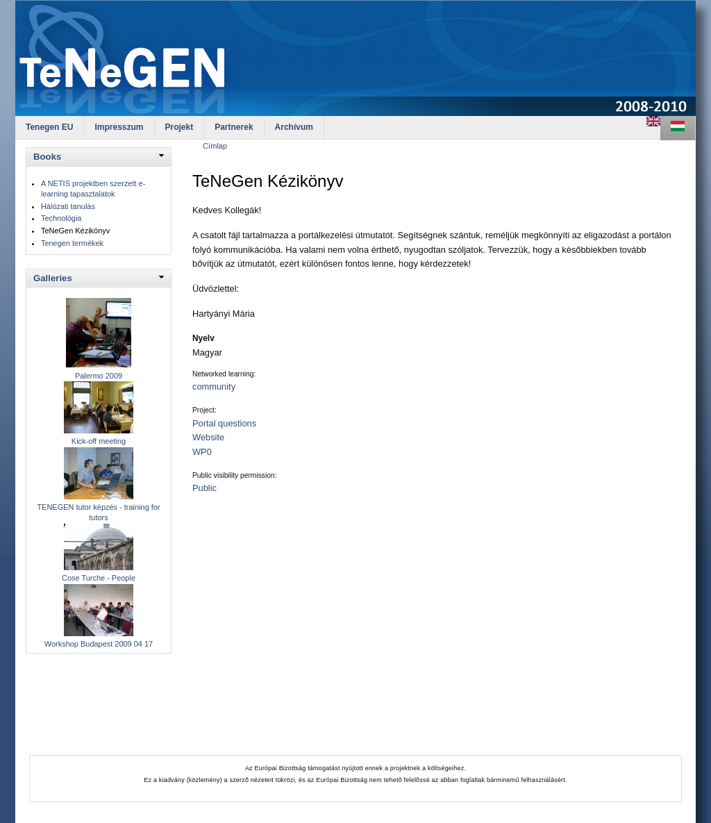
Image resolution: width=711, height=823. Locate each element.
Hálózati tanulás (68, 206)
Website (208, 437)
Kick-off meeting (99, 441)
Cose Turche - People (98, 578)
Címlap (215, 146)
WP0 (202, 452)
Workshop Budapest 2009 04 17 (98, 644)
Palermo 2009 (98, 376)
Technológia (61, 218)
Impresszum (118, 127)
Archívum (294, 127)
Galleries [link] (52, 278)
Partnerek (234, 127)
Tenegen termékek (72, 243)
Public (204, 488)
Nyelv (203, 338)
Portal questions (224, 423)
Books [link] (47, 156)
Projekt (179, 127)
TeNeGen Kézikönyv (75, 230)
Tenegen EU (49, 127)
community (213, 386)
